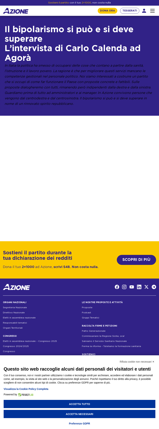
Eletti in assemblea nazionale (19, 318)
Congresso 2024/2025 (16, 346)
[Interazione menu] (152, 10)
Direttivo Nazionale (14, 312)
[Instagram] (124, 287)
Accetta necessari (79, 414)
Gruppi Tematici (90, 318)
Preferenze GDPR (79, 423)
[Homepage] (15, 11)
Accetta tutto (79, 404)
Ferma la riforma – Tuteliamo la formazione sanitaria (111, 346)
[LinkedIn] (139, 287)
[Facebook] (117, 287)
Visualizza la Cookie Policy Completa (26, 389)
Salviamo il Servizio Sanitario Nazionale (104, 341)
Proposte (87, 307)
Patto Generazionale (94, 331)
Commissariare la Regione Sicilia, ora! (103, 336)
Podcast (86, 312)
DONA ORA (107, 10)
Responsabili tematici (15, 323)
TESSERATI (129, 10)
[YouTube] (132, 287)
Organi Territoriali (13, 328)
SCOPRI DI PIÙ (136, 260)
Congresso (9, 351)
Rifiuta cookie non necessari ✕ (137, 361)
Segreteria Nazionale (15, 307)
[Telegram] (154, 287)
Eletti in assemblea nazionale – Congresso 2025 (30, 341)
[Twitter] (146, 287)
